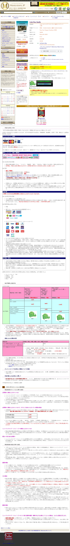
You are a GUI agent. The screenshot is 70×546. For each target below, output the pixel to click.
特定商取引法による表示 (25, 530)
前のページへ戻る (5, 528)
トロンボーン (5, 36)
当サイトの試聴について (9, 543)
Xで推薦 (18, 92)
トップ (3, 24)
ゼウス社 (5, 145)
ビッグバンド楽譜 (6, 16)
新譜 (3, 30)
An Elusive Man (43, 43)
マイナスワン (5, 49)
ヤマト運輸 (11, 364)
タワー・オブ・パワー (7, 43)
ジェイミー (46, 16)
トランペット (5, 34)
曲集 (3, 66)
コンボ (3, 45)
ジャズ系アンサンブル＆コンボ (7, 27)
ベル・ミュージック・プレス (34, 16)
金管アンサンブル (6, 38)
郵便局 (10, 366)
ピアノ (3, 62)
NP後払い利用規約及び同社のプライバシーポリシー (18, 176)
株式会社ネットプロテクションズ (25, 175)
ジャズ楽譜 (43, 57)
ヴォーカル (5, 64)
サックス (4, 32)
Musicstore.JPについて (46, 530)
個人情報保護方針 (35, 530)
